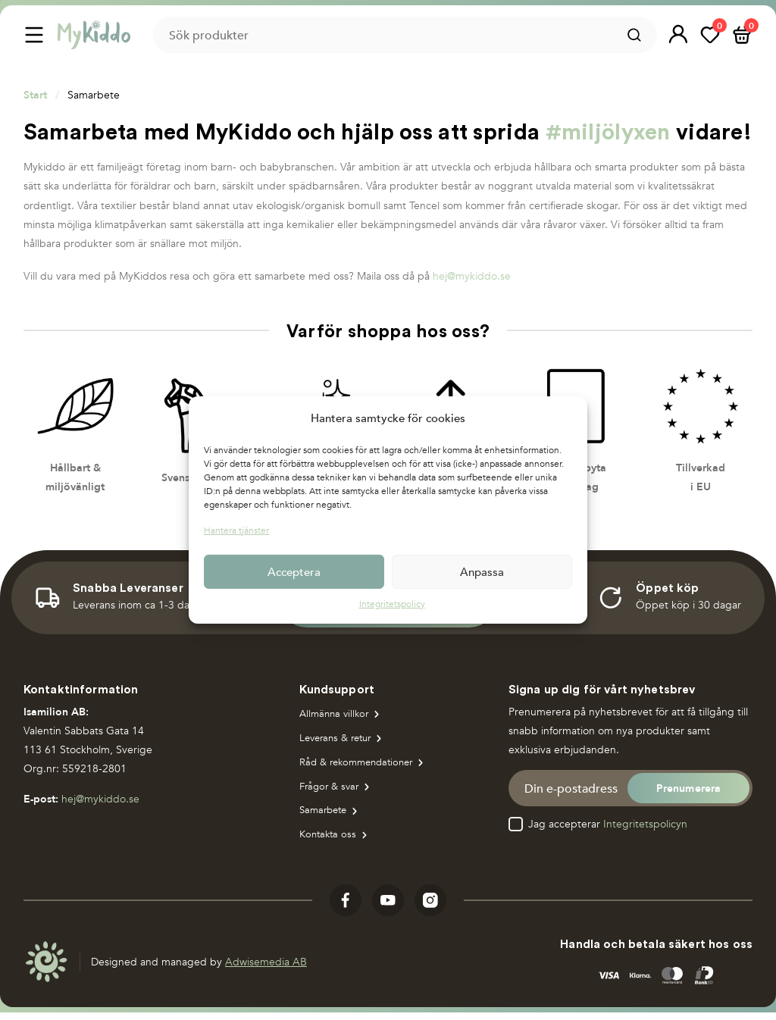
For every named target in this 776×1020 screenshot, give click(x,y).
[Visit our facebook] (345, 909)
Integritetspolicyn (645, 824)
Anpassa (482, 571)
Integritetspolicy (392, 604)
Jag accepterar (607, 824)
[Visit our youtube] (388, 909)
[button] (678, 35)
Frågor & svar (331, 791)
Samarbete (325, 817)
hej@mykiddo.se (472, 276)
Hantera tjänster (236, 530)
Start (35, 94)
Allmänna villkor (336, 715)
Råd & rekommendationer (361, 765)
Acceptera (294, 571)
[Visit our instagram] (430, 909)
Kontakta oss (329, 842)
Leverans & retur (339, 740)
